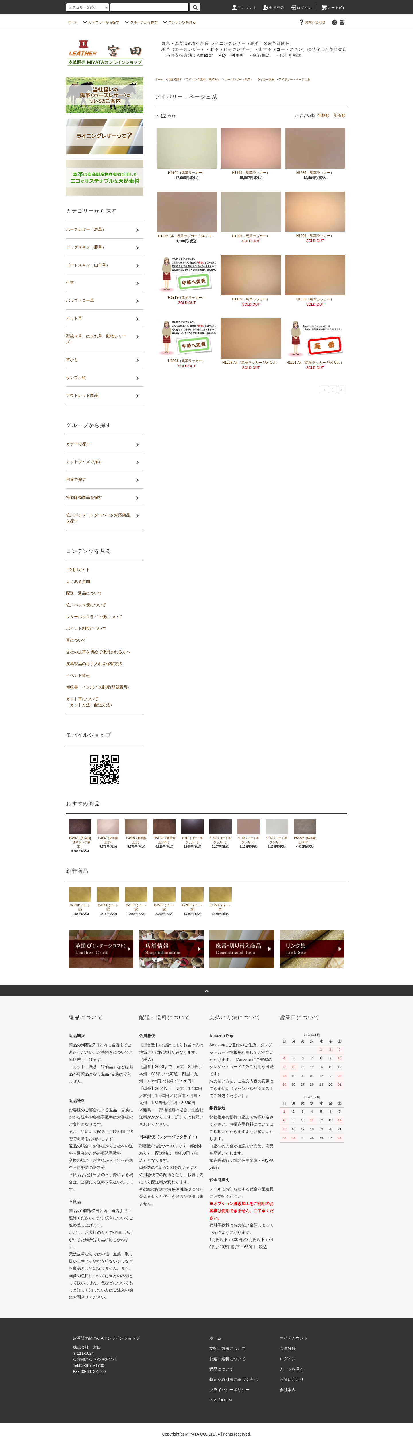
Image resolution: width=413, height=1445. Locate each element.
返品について (221, 1369)
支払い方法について (227, 1348)
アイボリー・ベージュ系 (294, 79)
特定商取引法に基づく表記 (233, 1379)
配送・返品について (84, 593)
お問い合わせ (312, 22)
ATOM (226, 1400)
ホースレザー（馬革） (239, 79)
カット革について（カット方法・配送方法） (90, 702)
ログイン (301, 8)
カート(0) (332, 8)
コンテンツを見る (178, 22)
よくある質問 (78, 581)
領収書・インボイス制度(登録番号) (97, 687)
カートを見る (292, 1369)
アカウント (244, 8)
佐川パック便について (86, 605)
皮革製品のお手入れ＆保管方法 (94, 663)
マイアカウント (294, 1338)
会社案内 (288, 1389)
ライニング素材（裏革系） (203, 79)
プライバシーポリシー (229, 1389)
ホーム (72, 22)
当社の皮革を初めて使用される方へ (98, 652)
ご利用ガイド (78, 569)
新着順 (340, 115)
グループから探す (140, 22)
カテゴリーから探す (100, 22)
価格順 (323, 115)
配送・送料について (227, 1358)
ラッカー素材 (265, 79)
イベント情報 (78, 675)
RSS (213, 1400)
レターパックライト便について (94, 616)
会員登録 (273, 8)
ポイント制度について (86, 628)
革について (76, 640)
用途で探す (174, 79)
